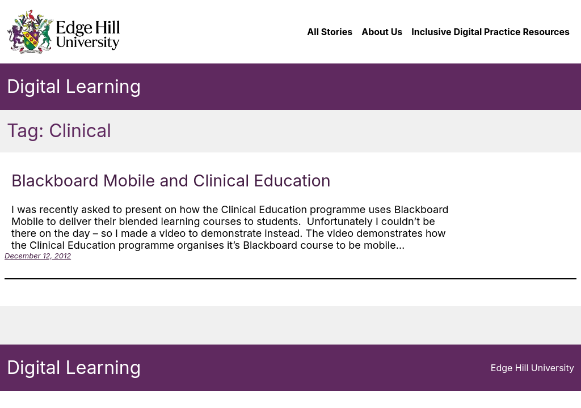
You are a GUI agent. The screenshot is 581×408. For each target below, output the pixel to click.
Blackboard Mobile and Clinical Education (171, 180)
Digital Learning (74, 86)
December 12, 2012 (38, 255)
